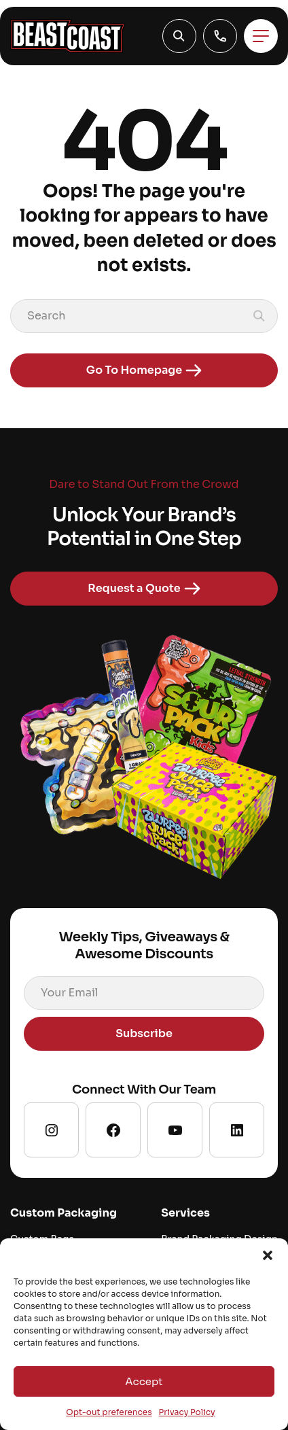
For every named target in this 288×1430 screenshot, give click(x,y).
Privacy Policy (187, 1412)
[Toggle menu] (261, 36)
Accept (143, 1381)
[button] (267, 1255)
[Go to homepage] (68, 36)
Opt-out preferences (108, 1412)
